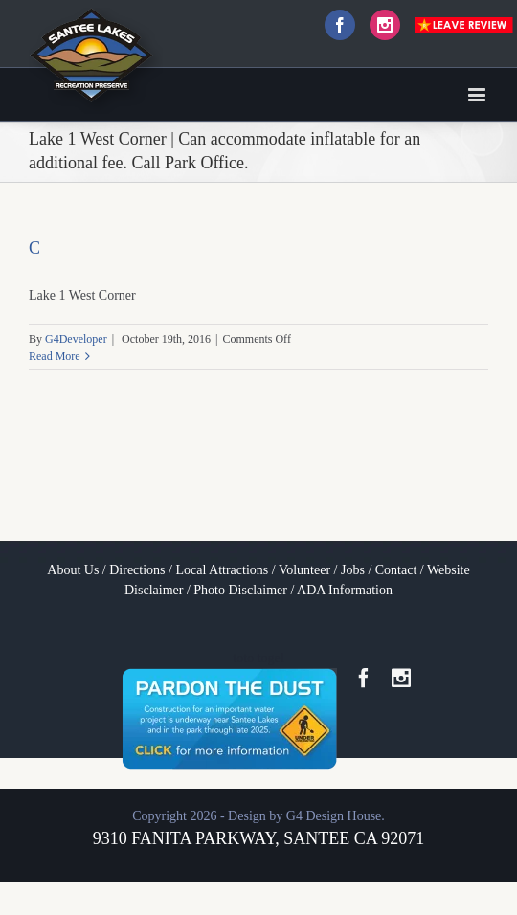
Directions (137, 570)
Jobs (353, 570)
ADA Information (345, 590)
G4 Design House (334, 816)
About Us (73, 570)
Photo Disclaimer (240, 590)
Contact (396, 570)
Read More (54, 356)
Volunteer (304, 570)
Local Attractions (221, 570)
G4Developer (76, 339)
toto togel (258, 658)
